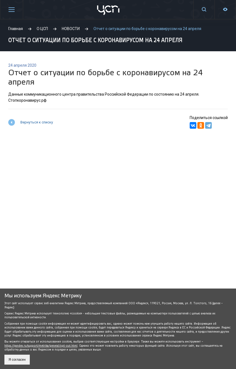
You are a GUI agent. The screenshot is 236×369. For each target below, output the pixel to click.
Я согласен (17, 360)
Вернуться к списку (36, 122)
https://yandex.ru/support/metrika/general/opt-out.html (40, 345)
